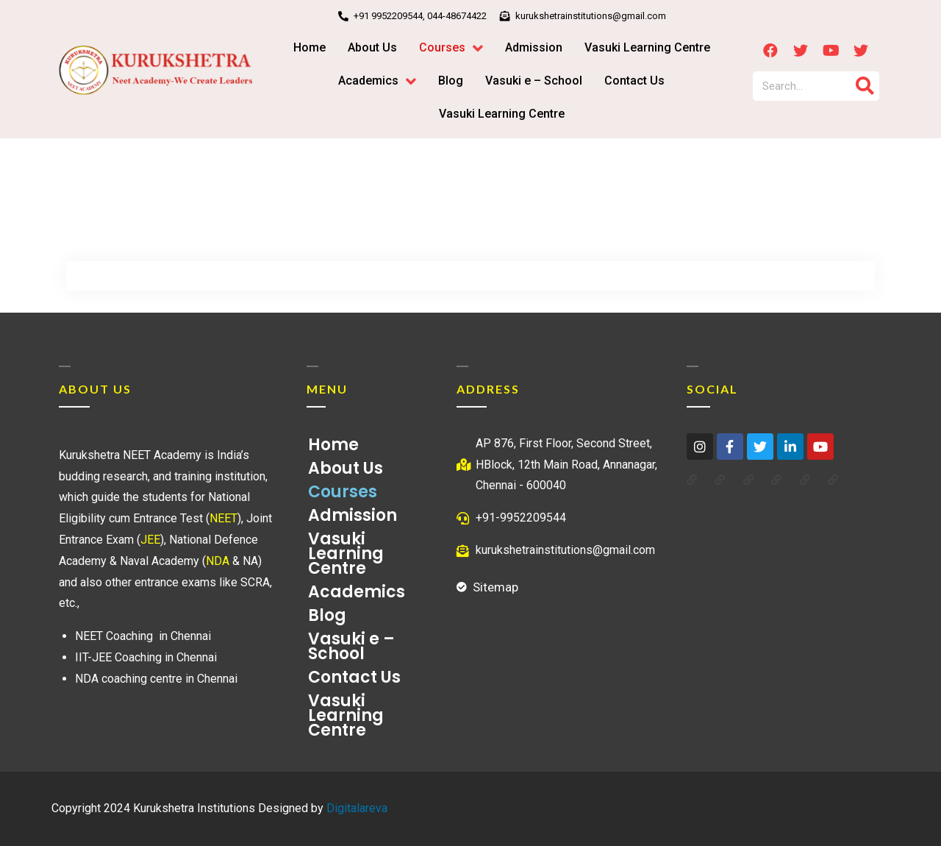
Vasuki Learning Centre (346, 553)
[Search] (864, 86)
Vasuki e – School (351, 646)
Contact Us (354, 677)
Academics (360, 591)
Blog (327, 615)
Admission (352, 515)
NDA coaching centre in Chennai (156, 679)
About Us (345, 468)
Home (333, 444)
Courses (346, 491)
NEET (223, 518)
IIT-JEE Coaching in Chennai (146, 657)
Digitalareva (356, 808)
